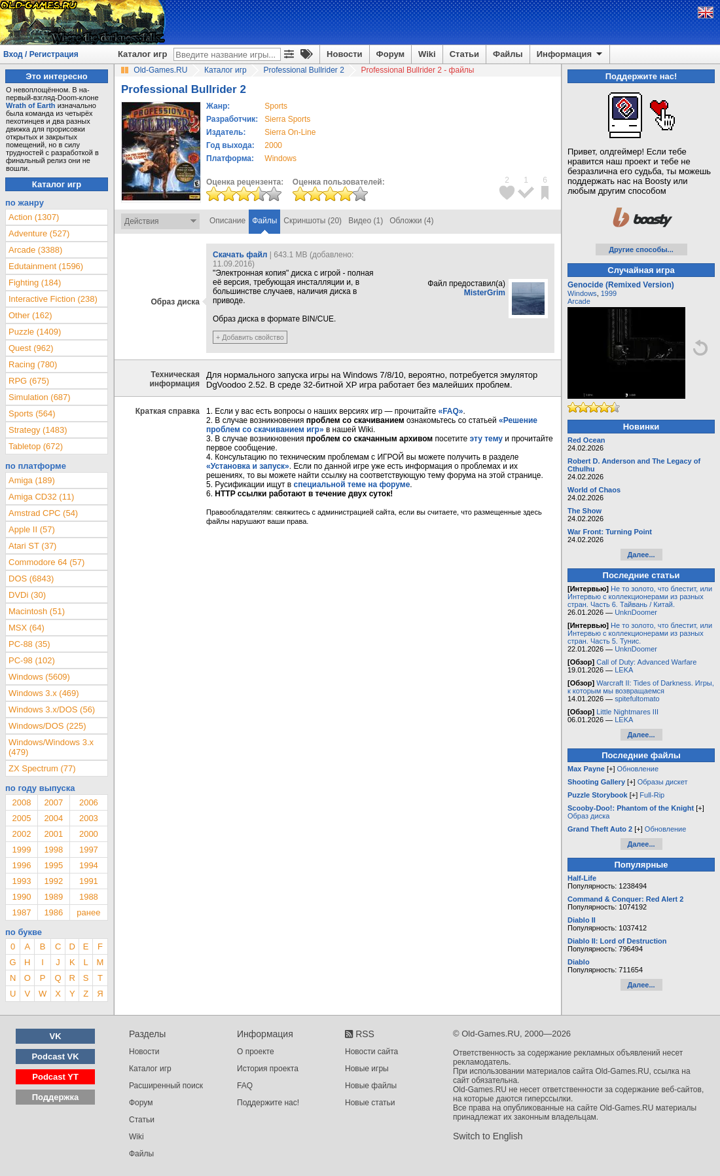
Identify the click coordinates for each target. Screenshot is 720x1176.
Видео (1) (365, 220)
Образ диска (588, 816)
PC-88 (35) (29, 644)
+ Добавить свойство (250, 337)
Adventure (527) (39, 233)
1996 (21, 865)
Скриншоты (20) (312, 220)
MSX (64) (27, 628)
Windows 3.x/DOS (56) (52, 709)
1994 (88, 865)
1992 (53, 881)
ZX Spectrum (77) (42, 768)
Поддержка (55, 1097)
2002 (21, 834)
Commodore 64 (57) (46, 562)
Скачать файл (240, 254)
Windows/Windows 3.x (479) (51, 747)
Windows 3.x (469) (44, 693)
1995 (53, 865)
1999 (21, 849)
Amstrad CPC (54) (43, 513)
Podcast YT (55, 1077)
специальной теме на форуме (352, 484)
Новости (345, 54)
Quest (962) (31, 348)
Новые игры (367, 1068)
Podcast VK (55, 1056)
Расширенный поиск (166, 1085)
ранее (88, 912)
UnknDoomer (636, 612)
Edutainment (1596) (46, 266)
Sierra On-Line (289, 132)
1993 (21, 881)
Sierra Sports (287, 119)
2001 (53, 834)
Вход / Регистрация (41, 54)
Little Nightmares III (627, 712)
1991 (88, 881)
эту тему (486, 438)
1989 (53, 897)
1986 (53, 912)
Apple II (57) (32, 529)
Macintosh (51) (37, 611)
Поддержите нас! (268, 1102)
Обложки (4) (411, 220)
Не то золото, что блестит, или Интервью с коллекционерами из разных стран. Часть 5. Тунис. (639, 633)
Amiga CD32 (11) (41, 497)
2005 (21, 818)
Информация (570, 54)
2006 (88, 802)
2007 (53, 802)
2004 (53, 818)
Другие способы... (641, 249)
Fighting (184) (35, 282)
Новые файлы (371, 1085)
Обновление (638, 769)
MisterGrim (484, 292)
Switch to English (488, 1136)
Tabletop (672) (36, 446)
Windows (582, 293)
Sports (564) (32, 413)
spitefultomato (637, 699)
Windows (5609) (39, 677)
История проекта (267, 1068)
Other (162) (30, 315)
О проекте (255, 1051)
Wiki (427, 54)
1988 (88, 897)
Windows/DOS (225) (47, 726)
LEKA (624, 670)
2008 (21, 802)
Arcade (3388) (35, 250)
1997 (88, 849)
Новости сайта (371, 1051)
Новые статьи (370, 1102)
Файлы (508, 54)
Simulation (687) (40, 397)
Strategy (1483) (38, 430)
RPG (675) (29, 381)
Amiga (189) (32, 480)
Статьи (464, 54)
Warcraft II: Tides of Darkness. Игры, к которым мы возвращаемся (640, 687)
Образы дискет (663, 782)
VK (56, 1036)
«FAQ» (450, 411)
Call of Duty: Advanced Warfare (646, 662)
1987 (21, 912)
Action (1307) (34, 217)
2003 (88, 818)
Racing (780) (33, 364)
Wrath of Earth (31, 105)
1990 (21, 897)
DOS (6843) (31, 578)
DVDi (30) (27, 595)
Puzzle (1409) (35, 332)
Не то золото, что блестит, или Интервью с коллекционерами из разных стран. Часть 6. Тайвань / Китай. (639, 596)
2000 (273, 145)
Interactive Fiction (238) (53, 299)
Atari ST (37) (32, 546)
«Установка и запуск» (247, 466)
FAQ (245, 1085)
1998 (53, 849)
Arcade (578, 301)
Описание (227, 220)
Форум (390, 54)
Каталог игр (142, 54)
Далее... (641, 555)
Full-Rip (651, 795)
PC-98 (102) (32, 660)
